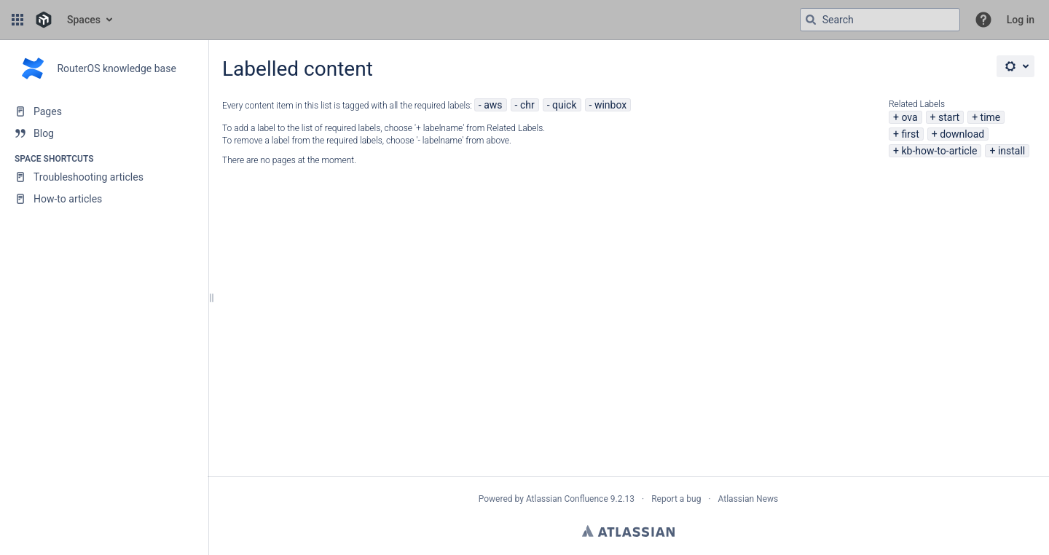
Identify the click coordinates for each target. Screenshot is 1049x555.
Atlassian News (748, 499)
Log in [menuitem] (1020, 19)
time (991, 117)
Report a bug (676, 499)
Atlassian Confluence (567, 499)
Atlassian (628, 530)
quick (564, 105)
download (962, 134)
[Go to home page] (44, 19)
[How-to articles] (103, 199)
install (1011, 151)
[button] (17, 19)
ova (909, 117)
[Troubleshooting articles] (103, 177)
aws (493, 105)
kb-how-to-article (939, 151)
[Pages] (103, 111)
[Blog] (103, 133)
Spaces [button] (84, 19)
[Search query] (880, 19)
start (948, 117)
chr (527, 105)
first (910, 134)
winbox (610, 105)
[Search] (811, 19)
